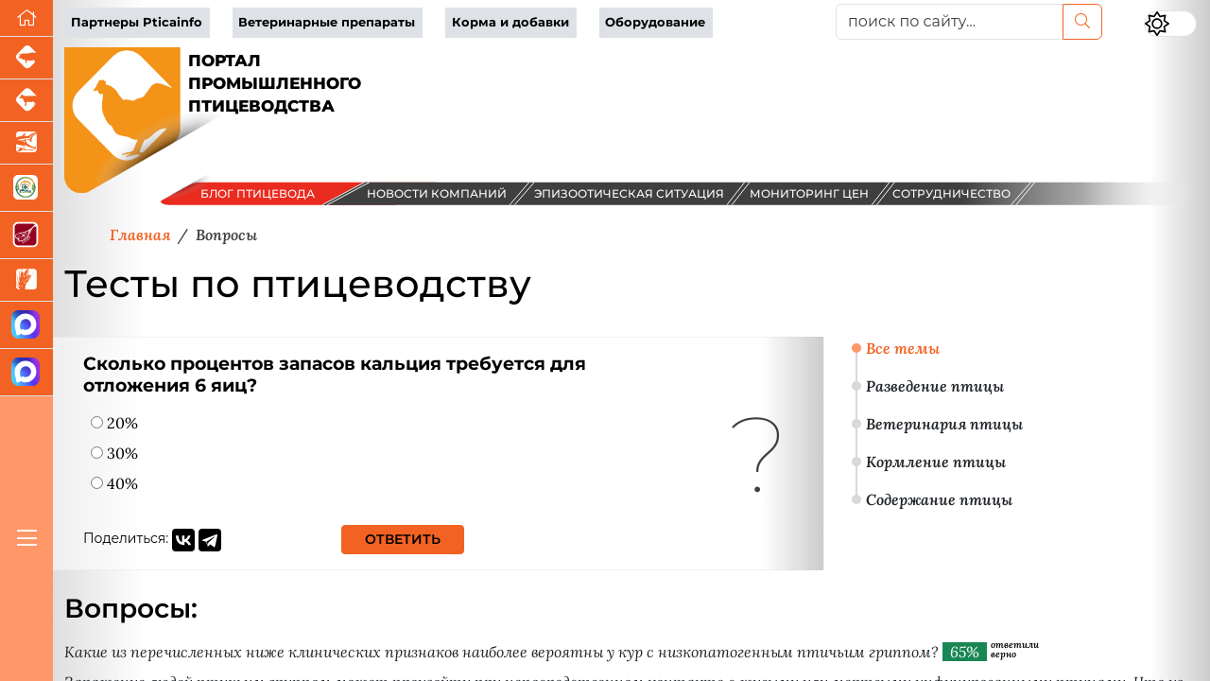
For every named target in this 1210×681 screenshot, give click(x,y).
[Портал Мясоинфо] (26, 235)
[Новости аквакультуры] (26, 143)
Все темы (903, 348)
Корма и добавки (510, 22)
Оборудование (655, 22)
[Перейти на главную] (26, 18)
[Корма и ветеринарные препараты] (26, 188)
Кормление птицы (936, 461)
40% (114, 483)
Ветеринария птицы (944, 423)
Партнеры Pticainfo (136, 22)
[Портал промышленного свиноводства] (26, 58)
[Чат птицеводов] (26, 372)
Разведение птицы (935, 385)
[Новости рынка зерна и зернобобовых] (26, 280)
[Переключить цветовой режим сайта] (1170, 23)
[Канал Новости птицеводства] (26, 325)
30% (114, 453)
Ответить (403, 539)
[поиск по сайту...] (949, 22)
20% (114, 422)
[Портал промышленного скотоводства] (26, 100)
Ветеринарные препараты (326, 22)
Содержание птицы (939, 499)
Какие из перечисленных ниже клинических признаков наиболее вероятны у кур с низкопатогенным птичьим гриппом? (501, 651)
